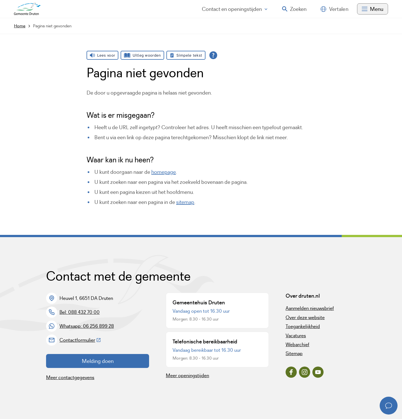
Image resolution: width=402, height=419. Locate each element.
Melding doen (98, 361)
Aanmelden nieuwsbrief (310, 308)
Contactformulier (80, 340)
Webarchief (297, 344)
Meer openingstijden (187, 375)
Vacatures (296, 336)
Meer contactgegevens (70, 377)
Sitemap (294, 353)
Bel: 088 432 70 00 (79, 312)
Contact (234, 9)
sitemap (185, 202)
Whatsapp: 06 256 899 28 (86, 326)
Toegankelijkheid (303, 326)
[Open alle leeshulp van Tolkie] (213, 55)
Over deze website (305, 317)
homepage (163, 171)
